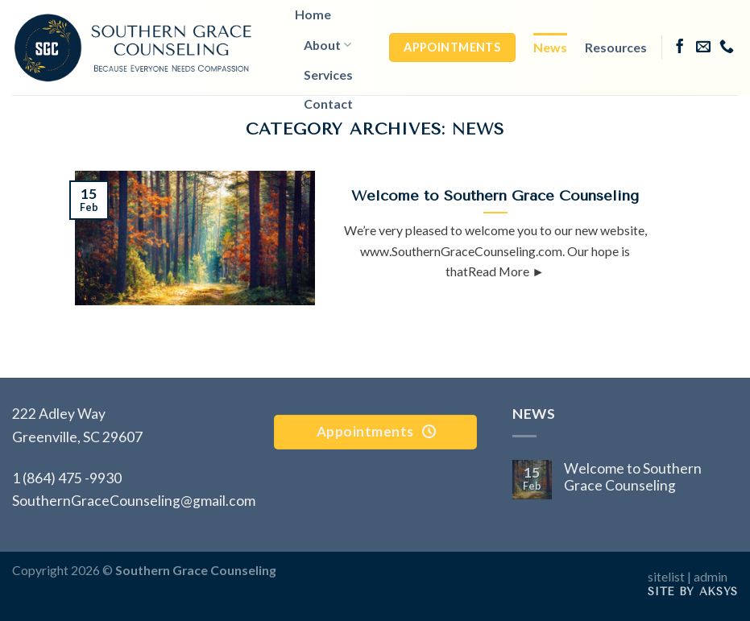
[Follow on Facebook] (680, 47)
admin (710, 576)
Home (313, 14)
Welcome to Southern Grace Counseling (633, 477)
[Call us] (726, 47)
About (327, 45)
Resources (616, 47)
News (550, 47)
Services (328, 74)
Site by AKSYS (693, 592)
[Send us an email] (703, 47)
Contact (328, 103)
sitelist (666, 576)
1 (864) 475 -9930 (67, 478)
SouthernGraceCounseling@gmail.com (133, 500)
